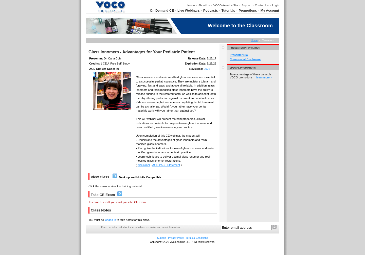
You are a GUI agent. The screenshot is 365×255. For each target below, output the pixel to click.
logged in (110, 219)
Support (246, 5)
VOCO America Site (225, 5)
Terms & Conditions (197, 238)
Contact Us (262, 5)
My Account (270, 10)
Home (191, 5)
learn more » (264, 77)
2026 (207, 68)
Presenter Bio (239, 54)
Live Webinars (188, 10)
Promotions (248, 10)
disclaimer (144, 164)
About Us (204, 5)
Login (275, 5)
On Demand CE (162, 10)
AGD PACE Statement (166, 164)
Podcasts (210, 10)
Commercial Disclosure (245, 59)
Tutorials (228, 10)
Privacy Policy (176, 238)
